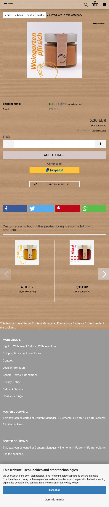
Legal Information (14, 367)
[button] (8, 144)
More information (54, 499)
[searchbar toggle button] (85, 4)
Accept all (54, 490)
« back (19, 15)
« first (8, 15)
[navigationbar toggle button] (104, 4)
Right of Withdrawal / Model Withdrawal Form (31, 346)
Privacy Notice (70, 482)
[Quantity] (54, 144)
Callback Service (13, 389)
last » (40, 15)
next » (30, 15)
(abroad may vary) (75, 104)
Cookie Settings (13, 396)
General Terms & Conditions (20, 375)
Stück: (7, 136)
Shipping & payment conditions (22, 353)
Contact (8, 360)
